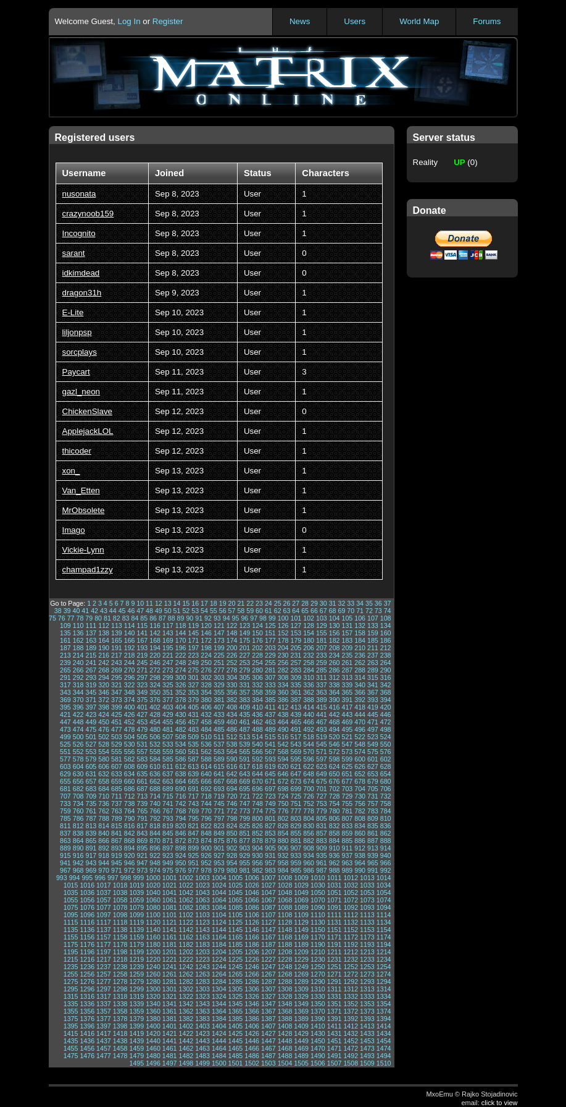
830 (308, 825)
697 (270, 788)
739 (142, 803)
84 (134, 618)
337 (321, 685)
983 (270, 870)
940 (385, 855)
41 (85, 610)
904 (257, 848)
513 (244, 736)
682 (78, 788)
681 (65, 788)
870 (154, 840)
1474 (384, 1048)
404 (180, 707)
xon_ (71, 470)
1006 (251, 877)
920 (129, 855)
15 (185, 603)
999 (138, 877)
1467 (268, 1048)
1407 (268, 1026)
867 (116, 840)
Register (167, 21)
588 (206, 759)
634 (129, 774)
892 (103, 848)
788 (103, 818)
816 (129, 825)
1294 (384, 981)
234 (334, 655)
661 (142, 781)
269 (116, 670)
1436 (87, 1041)
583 (142, 759)
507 (167, 736)
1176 (87, 944)
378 (180, 699)
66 (314, 610)
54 (204, 610)
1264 (219, 974)
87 (162, 618)
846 (180, 833)
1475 (71, 1055)
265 (65, 670)
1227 (268, 959)
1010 (317, 877)
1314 (384, 989)
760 (78, 811)
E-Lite (73, 312)
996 (100, 877)
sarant (73, 253)
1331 (334, 996)
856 (308, 833)
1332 (350, 996)
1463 (202, 1048)
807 (346, 818)
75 (52, 618)
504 (129, 736)
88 (171, 618)
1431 (334, 1033)
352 (180, 692)
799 (244, 818)
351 (167, 692)
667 (219, 781)
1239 (136, 966)
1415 (71, 1033)
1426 (251, 1033)
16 (195, 603)
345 (90, 692)
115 (142, 625)
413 (295, 707)
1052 (350, 892)
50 (168, 610)
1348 (285, 1003)
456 (180, 722)
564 (232, 751)
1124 (219, 922)
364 (334, 692)
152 (283, 633)
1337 (103, 1003)
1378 (120, 1018)
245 (142, 662)
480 (154, 729)
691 (193, 788)
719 (219, 796)
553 (90, 751)
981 (244, 870)
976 (180, 870)
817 (142, 825)
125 (270, 625)
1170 (317, 937)
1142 (186, 929)
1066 (251, 900)
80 (98, 618)
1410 (317, 1026)
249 (193, 662)
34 (360, 603)
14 (177, 603)
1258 (120, 974)
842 (129, 833)
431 (193, 714)
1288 (285, 981)
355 (219, 692)
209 (346, 647)
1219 (136, 959)
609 (142, 766)
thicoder (76, 451)
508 (180, 736)
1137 (103, 929)
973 (142, 870)
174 (232, 640)
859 (346, 833)
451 (116, 722)
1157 (103, 937)
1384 (219, 1018)
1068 (285, 900)
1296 (87, 989)
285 (321, 670)
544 (308, 744)
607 (116, 766)
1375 (71, 1018)
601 (372, 759)
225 (219, 655)
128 (308, 625)
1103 (202, 914)
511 (219, 736)
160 (385, 633)
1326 (251, 996)
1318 (120, 996)
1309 (301, 989)
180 (308, 640)
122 (232, 625)
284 (308, 670)
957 (270, 863)
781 (346, 811)
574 (359, 751)
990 (359, 870)
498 (385, 729)
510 (206, 736)
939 (372, 855)
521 (346, 736)
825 (244, 825)
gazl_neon (81, 391)
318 (78, 685)
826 (257, 825)
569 (295, 751)
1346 (251, 1003)
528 (103, 744)
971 (116, 870)
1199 (136, 952)
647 (295, 774)
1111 (334, 914)
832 (334, 825)
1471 (334, 1048)
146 (206, 633)
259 (321, 662)
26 (287, 603)
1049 (301, 892)
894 (129, 848)
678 (359, 781)
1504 (285, 1063)
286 (334, 670)
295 (116, 677)
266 (78, 670)
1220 (153, 959)
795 (193, 818)
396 (78, 707)
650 (334, 774)
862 (385, 833)
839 (90, 833)
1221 (169, 959)
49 (158, 610)
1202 (186, 952)
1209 (301, 952)
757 (372, 803)
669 (244, 781)
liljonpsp (77, 332)
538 (232, 744)
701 (321, 788)
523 (372, 736)
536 (206, 744)
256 (283, 662)
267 (90, 670)
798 (232, 818)
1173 (367, 937)
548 (359, 744)
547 (346, 744)
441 (321, 714)
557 (142, 751)
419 (372, 707)
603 (65, 766)
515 (270, 736)
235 (346, 655)
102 (308, 618)
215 (90, 655)
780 (334, 811)
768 (180, 811)
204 (283, 647)
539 (244, 744)
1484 (219, 1055)
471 (372, 722)
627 (372, 766)
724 (283, 796)
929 (244, 855)
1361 (169, 1011)
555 (116, 751)
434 (232, 714)
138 (103, 633)
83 (126, 618)
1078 (120, 907)
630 (78, 774)
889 (65, 848)
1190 (317, 944)
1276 (87, 981)
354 (206, 692)
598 (334, 759)
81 (107, 618)
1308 (285, 989)
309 (295, 677)
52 (185, 610)
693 (219, 788)
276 (206, 670)
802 (283, 818)
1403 (202, 1026)
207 (321, 647)
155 (321, 633)
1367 (268, 1011)
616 (232, 766)
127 (295, 625)
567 (270, 751)
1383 (202, 1018)
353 (193, 692)
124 (257, 625)
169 (167, 640)
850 (232, 833)
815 (116, 825)
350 (154, 692)
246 (154, 662)
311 (321, 677)
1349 (301, 1003)
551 (65, 751)
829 (295, 825)
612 (180, 766)
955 (244, 863)
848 (206, 833)
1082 (186, 907)
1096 (87, 914)
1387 (268, 1018)
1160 (153, 937)
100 (283, 618)
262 (359, 662)
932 (283, 855)
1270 (317, 974)
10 (140, 603)
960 (308, 863)
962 (334, 863)
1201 (169, 952)
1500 (219, 1063)
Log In (128, 21)
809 (372, 818)
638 (180, 774)
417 (346, 707)
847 (193, 833)
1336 (87, 1003)
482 (180, 729)
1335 (71, 1003)
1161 (169, 937)
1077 (103, 907)
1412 (350, 1026)
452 (129, 722)
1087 (268, 907)
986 (308, 870)
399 (116, 707)
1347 (268, 1003)
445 (372, 714)
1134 (384, 922)
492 (308, 729)
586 (180, 759)
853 (270, 833)
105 (346, 618)
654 (385, 774)
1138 (120, 929)
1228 (285, 959)
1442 (186, 1041)
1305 (235, 989)
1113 (367, 914)
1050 (317, 892)
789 (116, 818)
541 (270, 744)
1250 (317, 966)
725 (295, 796)
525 (65, 744)
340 (359, 685)
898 (180, 848)
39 (67, 610)
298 (154, 677)
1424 (219, 1033)
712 (129, 796)
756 (359, 803)
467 (321, 722)
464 (283, 722)
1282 (186, 981)
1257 (103, 974)
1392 (350, 1018)
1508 (350, 1063)
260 (334, 662)
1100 (153, 914)
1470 (317, 1048)
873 (193, 840)
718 (206, 796)
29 (314, 603)
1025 (235, 885)
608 (129, 766)
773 (244, 811)
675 (321, 781)
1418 (120, 1033)
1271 (334, 974)
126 (283, 625)
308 (283, 677)
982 (257, 870)
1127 (268, 922)
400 (129, 707)
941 (65, 863)
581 (116, 759)
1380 (153, 1018)
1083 (202, 907)
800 (257, 818)
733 (65, 803)
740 (154, 803)
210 (359, 647)
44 (113, 610)
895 (142, 848)
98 (263, 618)
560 (180, 751)
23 (259, 603)
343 (65, 692)
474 (78, 729)
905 (270, 848)
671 (270, 781)
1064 (219, 900)
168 (154, 640)
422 (78, 714)
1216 (87, 959)
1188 (285, 944)
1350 (317, 1003)
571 (321, 751)
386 (283, 699)
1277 (103, 981)
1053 (367, 892)
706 (385, 788)
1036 (87, 892)
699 (295, 788)
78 (80, 618)
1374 (384, 1011)
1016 (87, 885)
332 (257, 685)
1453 (367, 1041)
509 (193, 736)
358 (257, 692)
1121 (169, 922)
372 (103, 699)
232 (308, 655)
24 (268, 603)
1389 (301, 1018)
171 (193, 640)
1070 (317, 900)
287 (346, 670)
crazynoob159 (88, 213)
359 (270, 692)
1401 (169, 1026)
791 (142, 818)
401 (142, 707)
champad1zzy (87, 569)
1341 (169, 1003)
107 (372, 618)
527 (90, 744)
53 (195, 610)
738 (129, 803)
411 (270, 707)
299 (167, 677)
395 (65, 707)
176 (257, 640)
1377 (103, 1018)
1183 (202, 944)
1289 (301, 981)
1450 (317, 1041)
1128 (285, 922)
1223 (202, 959)
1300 (153, 989)
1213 (367, 952)
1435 (71, 1041)
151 (270, 633)
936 (334, 855)
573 (346, 751)
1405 (235, 1026)
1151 (334, 929)
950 (180, 863)
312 (334, 677)
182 (334, 640)
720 (232, 796)
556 (129, 751)
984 (283, 870)
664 (180, 781)
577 (65, 759)
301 (193, 677)
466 (308, 722)
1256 (87, 974)
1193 (367, 944)
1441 (169, 1041)
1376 (87, 1018)
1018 (120, 885)
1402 (186, 1026)
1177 (103, 944)
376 (154, 699)
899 (193, 848)
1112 (350, 914)
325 (167, 685)
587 (193, 759)
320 (103, 685)
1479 (136, 1055)
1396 (87, 1026)
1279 (136, 981)
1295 (71, 989)
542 (283, 744)
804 (308, 818)
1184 (219, 944)
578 (78, 759)
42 (94, 610)
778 (308, 811)
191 (116, 647)
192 (129, 647)
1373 (367, 1011)
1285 (235, 981)
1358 (120, 1011)
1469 (301, 1048)
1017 (103, 885)
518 (308, 736)
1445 (235, 1041)
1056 (87, 900)
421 (65, 714)
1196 (87, 952)
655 (65, 781)
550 (385, 744)
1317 (103, 996)
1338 (120, 1003)
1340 (153, 1003)
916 (78, 855)
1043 (202, 892)
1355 (71, 1011)
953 (219, 863)
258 (308, 662)
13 (168, 603)
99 (272, 618)
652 (359, 774)
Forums (487, 21)
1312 (350, 989)
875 (219, 840)
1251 (334, 966)
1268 (285, 974)
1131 (334, 922)
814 (103, 825)
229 (270, 655)
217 (116, 655)
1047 (268, 892)
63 (287, 610)
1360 (153, 1011)
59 (250, 610)
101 (295, 618)
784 (385, 811)
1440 (153, 1041)
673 (295, 781)
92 (208, 618)
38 (58, 610)
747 (244, 803)
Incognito (79, 233)
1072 (350, 900)
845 (167, 833)
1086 (251, 907)
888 (385, 840)
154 (308, 633)
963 (346, 863)
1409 (301, 1026)
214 (78, 655)
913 (372, 848)
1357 (103, 1011)
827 (270, 825)
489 (270, 729)
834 (359, 825)
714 (154, 796)
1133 (367, 922)
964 (359, 863)
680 (385, 781)
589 (219, 759)
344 (78, 692)
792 (154, 818)
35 (369, 603)
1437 (103, 1041)
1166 (251, 937)
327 (193, 685)
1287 (268, 981)
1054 (384, 892)
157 (346, 633)
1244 (219, 966)
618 (257, 766)
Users (354, 21)
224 (206, 655)
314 (359, 677)
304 (232, 677)
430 (180, 714)
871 (167, 840)
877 (244, 840)
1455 (71, 1048)
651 (346, 774)
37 (387, 603)
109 (65, 625)
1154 (384, 929)
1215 (71, 959)
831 (321, 825)
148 (232, 633)
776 (283, 811)
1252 (350, 966)
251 (219, 662)
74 (387, 610)
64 (295, 610)
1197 (103, 952)
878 (257, 840)
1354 (384, 1003)
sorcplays (79, 352)
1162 (186, 937)
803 (295, 818)
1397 (103, 1026)
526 (78, 744)
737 (116, 803)
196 (180, 647)
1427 (268, 1033)
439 (295, 714)
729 (346, 796)
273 (167, 670)
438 (283, 714)
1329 (301, 996)
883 (321, 840)
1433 (367, 1033)
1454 (384, 1041)
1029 (301, 885)
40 (76, 610)
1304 (219, 989)
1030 (317, 885)
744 (206, 803)
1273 (367, 974)
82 (116, 618)
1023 (202, 885)
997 (113, 877)
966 (385, 863)
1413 (367, 1026)
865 (90, 840)
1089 (301, 907)
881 (295, 840)
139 (116, 633)
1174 (384, 937)
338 (334, 685)
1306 (251, 989)
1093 (367, 907)
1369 (301, 1011)
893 (116, 848)
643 (244, 774)
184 (359, 640)
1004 (219, 877)
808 (359, 818)
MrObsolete (83, 510)
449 (90, 722)
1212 (350, 952)
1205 (235, 952)
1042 (186, 892)
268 (103, 670)
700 (308, 788)
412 (283, 707)
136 (78, 633)
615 (219, 766)
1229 (301, 959)
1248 (285, 966)
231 (295, 655)
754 (334, 803)
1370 (317, 1011)
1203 (202, 952)
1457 (103, 1048)
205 (295, 647)
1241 (169, 966)
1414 (384, 1026)
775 (270, 811)
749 (270, 803)
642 (232, 774)
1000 (153, 877)
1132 (350, 922)
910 (334, 848)
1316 (87, 996)
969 (90, 870)
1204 (219, 952)
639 (193, 774)
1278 (120, 981)
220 (154, 655)
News (299, 21)
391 (346, 699)
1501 (235, 1063)
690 (180, 788)
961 (321, 863)
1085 (235, 907)
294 (103, 677)
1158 (120, 937)
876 (232, 840)
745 (219, 803)
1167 (268, 937)
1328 (285, 996)
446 (385, 714)
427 (142, 714)
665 (193, 781)
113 (116, 625)
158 (359, 633)
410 (257, 707)
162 (78, 640)
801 (270, 818)
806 (334, 818)
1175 (71, 944)
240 (78, 662)
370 (78, 699)
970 (103, 870)
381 (219, 699)
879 (270, 840)
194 (154, 647)
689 (167, 788)
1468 (285, 1048)
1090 (317, 907)
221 (167, 655)
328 (206, 685)
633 (116, 774)
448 (78, 722)
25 (277, 603)
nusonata (79, 193)
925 (193, 855)
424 (103, 714)
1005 (235, 877)
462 (257, 722)
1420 (153, 1033)
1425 (235, 1033)
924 (180, 855)
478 (129, 729)
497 (372, 729)
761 (90, 811)
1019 (136, 885)
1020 (153, 885)
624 (334, 766)
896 (154, 848)
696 (257, 788)
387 (295, 699)
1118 (120, 922)
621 (295, 766)
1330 (317, 996)
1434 (384, 1033)
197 (193, 647)
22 (250, 603)
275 (193, 670)
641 (219, 774)
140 (129, 633)
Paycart (76, 371)
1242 (186, 966)
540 (257, 744)
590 (232, 759)
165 (116, 640)
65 (305, 610)
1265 (235, 974)
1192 (350, 944)
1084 (219, 907)
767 (167, 811)
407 (219, 707)
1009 (301, 877)
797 (219, 818)
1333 (367, 996)
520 (334, 736)
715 (167, 796)
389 (321, 699)
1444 (219, 1041)
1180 (153, 944)
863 (65, 840)
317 (65, 685)
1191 (334, 944)
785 (65, 818)
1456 (87, 1048)
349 (142, 692)
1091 (334, 907)
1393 (367, 1018)
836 (385, 825)
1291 (334, 981)
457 (193, 722)
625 (346, 766)
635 (142, 774)
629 (65, 774)
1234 (384, 959)
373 (116, 699)
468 (334, 722)
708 (78, 796)
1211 (334, 952)
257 (295, 662)
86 (153, 618)
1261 (169, 974)
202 (257, 647)
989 (346, 870)
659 (116, 781)
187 (65, 647)
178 (283, 640)
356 (232, 692)
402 (154, 707)
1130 (317, 922)
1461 (169, 1048)
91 (198, 618)
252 (232, 662)
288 (359, 670)
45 (122, 610)
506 (154, 736)
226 (232, 655)
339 (346, 685)
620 (283, 766)
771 (219, 811)
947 (142, 863)
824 (232, 825)
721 (244, 796)
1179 (136, 944)
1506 (317, 1063)
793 (167, 818)
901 (219, 848)
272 (154, 670)
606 (103, 766)
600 (359, 759)
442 (334, 714)
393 (372, 699)
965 (372, 863)
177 (270, 640)
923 (167, 855)
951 (193, 863)
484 (206, 729)
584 (154, 759)
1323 (202, 996)
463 (270, 722)
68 (332, 610)
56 (223, 610)
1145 (235, 929)
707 (65, 796)
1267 (268, 974)
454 (154, 722)
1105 (235, 914)
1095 (71, 914)
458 (206, 722)
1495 (136, 1063)
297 (142, 677)
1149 (301, 929)
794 (180, 818)
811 (65, 825)
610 (154, 766)
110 (78, 625)
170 (180, 640)
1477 (103, 1055)
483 (193, 729)
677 (346, 781)
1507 (334, 1063)
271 (142, 670)
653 (372, 774)
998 (125, 877)
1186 (251, 944)
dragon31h (82, 292)
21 (240, 603)
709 (90, 796)
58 (240, 610)
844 (154, 833)
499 (65, 736)
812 (78, 825)
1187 (268, 944)
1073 (367, 900)
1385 (235, 1018)
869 (142, 840)
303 (219, 677)
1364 (219, 1011)
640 (206, 774)
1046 (251, 892)
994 (74, 877)
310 (308, 677)
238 (385, 655)
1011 (334, 877)
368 (385, 692)
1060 (153, 900)
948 (154, 863)
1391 (334, 1018)
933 (295, 855)
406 (206, 707)
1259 (136, 974)
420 (385, 707)
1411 (334, 1026)
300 (180, 677)
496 (359, 729)
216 (103, 655)
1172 (350, 937)
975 (167, 870)
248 (180, 662)
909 (321, 848)
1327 (268, 996)
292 (78, 677)
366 (359, 692)
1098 (120, 914)
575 (372, 751)
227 (244, 655)
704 (359, 788)
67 (323, 610)
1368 (285, 1011)
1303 (202, 989)
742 (180, 803)
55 (213, 610)
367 (372, 692)
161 (65, 640)
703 (346, 788)
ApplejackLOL (88, 431)
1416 (87, 1033)
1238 (120, 966)
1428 (285, 1033)
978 (206, 870)
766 (154, 811)
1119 (136, 922)
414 (308, 707)
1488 (285, 1055)
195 (167, 647)
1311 (334, 989)
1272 (350, 974)
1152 (350, 929)
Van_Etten (81, 490)
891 (90, 848)
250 (206, 662)
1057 (103, 900)
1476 (87, 1055)
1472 (350, 1048)
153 (295, 633)
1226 (251, 959)
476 (103, 729)
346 (103, 692)
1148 (285, 929)
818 (154, 825)
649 (321, 774)
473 (65, 729)
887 (372, 840)
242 (103, 662)
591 (244, 759)
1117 (103, 922)
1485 (235, 1055)
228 (257, 655)
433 (219, 714)
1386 (251, 1018)
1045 (235, 892)
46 (131, 610)
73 (378, 610)
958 (283, 863)
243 (116, 662)
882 (308, 840)
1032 (350, 885)
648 (308, 774)
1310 (317, 989)
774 (257, 811)
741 (167, 803)
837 (65, 833)
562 (206, 751)
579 (90, 759)
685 (116, 788)
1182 (186, 944)
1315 (71, 996)
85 (144, 618)
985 (295, 870)
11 (149, 603)
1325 (235, 996)
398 (103, 707)
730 (359, 796)
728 (334, 796)
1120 (153, 922)
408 (232, 707)
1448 (285, 1041)
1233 (367, 959)
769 (193, 811)
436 (257, 714)
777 (295, 811)
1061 (169, 900)
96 (244, 618)
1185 (235, 944)
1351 (334, 1003)
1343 (202, 1003)
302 (206, 677)
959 (295, 863)
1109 (301, 914)
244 (129, 662)
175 (244, 640)
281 (270, 670)
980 (232, 870)
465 (295, 722)
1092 (350, 907)
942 (78, 863)
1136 (87, 929)
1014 (384, 877)
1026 (251, 885)
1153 (367, 929)
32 (342, 603)
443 (346, 714)
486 (232, 729)
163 (90, 640)
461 (244, 722)
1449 (301, 1041)
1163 (202, 937)
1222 (186, 959)
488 (257, 729)
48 (149, 610)
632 (103, 774)
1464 (219, 1048)
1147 (268, 929)
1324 (219, 996)
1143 (202, 929)
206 (308, 647)
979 (219, 870)
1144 (219, 929)
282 (283, 670)
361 (295, 692)
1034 (384, 885)
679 (372, 781)
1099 (136, 914)
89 (181, 618)
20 (232, 603)
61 (268, 610)
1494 (384, 1055)
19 (223, 603)
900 (206, 848)
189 (90, 647)
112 (103, 625)
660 (129, 781)
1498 (186, 1063)
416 (334, 707)
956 (257, 863)
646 (283, 774)
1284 (219, 981)
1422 (186, 1033)
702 (334, 788)
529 (116, 744)
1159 (136, 937)
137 (90, 633)
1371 (334, 1011)
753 (321, 803)
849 (219, 833)
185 (372, 640)
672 (283, 781)
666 (206, 781)
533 (167, 744)
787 (90, 818)
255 (270, 662)
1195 (71, 952)
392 (359, 699)
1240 (153, 966)
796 (206, 818)
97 (253, 618)
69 (342, 610)
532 (154, 744)
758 (385, 803)
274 (180, 670)
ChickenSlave (87, 411)
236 (359, 655)
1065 (235, 900)
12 (158, 603)
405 (193, 707)
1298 (120, 989)
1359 (136, 1011)
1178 (120, 944)
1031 (334, 885)
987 (321, 870)
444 (359, 714)
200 (232, 647)
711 (116, 796)
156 (334, 633)
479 (142, 729)
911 (346, 848)
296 (129, 677)
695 (244, 788)
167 (142, 640)
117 (167, 625)
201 (244, 647)
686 (129, 788)
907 (295, 848)
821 (193, 825)
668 (232, 781)
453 (142, 722)
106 (359, 618)
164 (103, 640)
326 (180, 685)
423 (90, 714)
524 (385, 736)
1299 (136, 989)
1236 (87, 966)
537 (219, 744)
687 (142, 788)
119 (193, 625)
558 (154, 751)
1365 (235, 1011)
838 (78, 833)
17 (204, 603)
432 (206, 714)
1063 (202, 900)
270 (129, 670)
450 (103, 722)
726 (308, 796)
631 (90, 774)
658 (103, 781)
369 (65, 699)
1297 (103, 989)
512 (232, 736)
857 (321, 833)
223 (193, 655)
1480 (153, 1055)
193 (142, 647)
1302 (186, 989)
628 (385, 766)
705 (372, 788)
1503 (268, 1063)
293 (90, 677)
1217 (103, 959)
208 (334, 647)
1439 (136, 1041)
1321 (169, 996)
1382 (186, 1018)
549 (372, 744)
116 (154, 625)
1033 (367, 885)
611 (167, 766)
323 (142, 685)
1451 (334, 1041)
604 (78, 766)
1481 (169, 1055)
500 (78, 736)
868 (129, 840)
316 (385, 677)
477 (116, 729)
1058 (120, 900)
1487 (268, 1055)
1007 (268, 877)
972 (129, 870)
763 (116, 811)
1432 (350, 1033)
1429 (301, 1033)
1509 (367, 1063)
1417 (103, 1033)
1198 (120, 952)
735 (90, 803)
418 (359, 707)
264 (385, 662)
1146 (251, 929)
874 (206, 840)
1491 (334, 1055)
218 (129, 655)
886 (359, 840)
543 (295, 744)
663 (167, 781)
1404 (219, 1026)
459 (219, 722)
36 (378, 603)
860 (359, 833)
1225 (235, 959)
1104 (219, 914)
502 (103, 736)
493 (321, 729)
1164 (219, 937)
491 (295, 729)
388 (308, 699)
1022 (186, 885)
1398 (120, 1026)
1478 (120, 1055)
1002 (186, 877)
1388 (285, 1018)
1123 (202, 922)
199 (219, 647)
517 (295, 736)
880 (283, 840)
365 (346, 692)
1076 (87, 907)
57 (232, 610)
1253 (367, 966)
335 (295, 685)
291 (65, 677)
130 (334, 625)
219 (142, 655)
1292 (350, 981)
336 (308, 685)
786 (78, 818)
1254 (384, 966)
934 (308, 855)
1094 (384, 907)
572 (334, 751)
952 (206, 863)
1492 (350, 1055)
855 (295, 833)
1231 (334, 959)
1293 (367, 981)
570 (308, 751)
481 (167, 729)
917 (90, 855)
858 (334, 833)
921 (142, 855)
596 (308, 759)
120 (206, 625)
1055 (71, 900)
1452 (350, 1041)
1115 (71, 922)
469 (346, 722)
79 (89, 618)
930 (257, 855)
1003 (202, 877)
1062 (186, 900)
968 (78, 870)
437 (270, 714)
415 (321, 707)
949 (167, 863)
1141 (169, 929)
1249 (301, 966)
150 (257, 633)
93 (217, 618)
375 (142, 699)
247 (167, 662)
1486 (251, 1055)
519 (321, 736)
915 (65, 855)
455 (167, 722)
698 (283, 788)
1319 (136, 996)
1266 (251, 974)
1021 (169, 885)
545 (321, 744)
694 (232, 788)
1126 (251, 922)
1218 (120, 959)
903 (244, 848)
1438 (120, 1041)
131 (346, 625)
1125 (235, 922)
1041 (169, 892)
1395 (71, 1026)
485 (219, 729)
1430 (317, 1033)
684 (103, 788)
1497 (169, 1063)
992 (385, 870)
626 (359, 766)
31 (332, 603)
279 (244, 670)
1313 (367, 989)
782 (359, 811)
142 (154, 633)
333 (270, 685)
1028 (285, 885)
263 (372, 662)
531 (142, 744)
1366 (251, 1011)
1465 (235, 1048)
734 (78, 803)
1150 (317, 929)
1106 (251, 914)
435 (244, 714)
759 (65, 811)
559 (167, 751)
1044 (219, 892)
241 (90, 662)
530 (129, 744)
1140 (153, 929)
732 (385, 796)
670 (257, 781)
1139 (136, 929)
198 (206, 647)
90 (189, 618)
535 (193, 744)
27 (295, 603)
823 (219, 825)
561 (193, 751)
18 (213, 603)
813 (90, 825)
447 (65, 722)
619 (270, 766)
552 (78, 751)
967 (65, 870)
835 (372, 825)
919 (116, 855)
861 (372, 833)
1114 (384, 914)
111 (90, 625)
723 (270, 796)
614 (206, 766)
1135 (71, 929)
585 (167, 759)
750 (283, 803)
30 (323, 603)
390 (334, 699)
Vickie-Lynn (83, 549)
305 (244, 677)
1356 (87, 1011)
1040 (153, 892)
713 (142, 796)
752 (308, 803)
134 (385, 625)
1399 (136, 1026)
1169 (301, 937)
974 (154, 870)
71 (360, 610)
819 (167, 825)
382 (232, 699)
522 (359, 736)
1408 (285, 1026)
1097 (103, 914)
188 (78, 647)
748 (257, 803)
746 (232, 803)
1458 (120, 1048)
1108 (285, 914)
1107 (268, 914)
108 (385, 618)
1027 (268, 885)
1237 (103, 966)
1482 (186, 1055)
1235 (71, 966)
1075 (71, 907)
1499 (202, 1063)
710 (103, 796)
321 (116, 685)
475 (90, 729)
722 (257, 796)
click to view (499, 1102)
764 (129, 811)
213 (65, 655)
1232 (350, 959)
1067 (268, 900)
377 (167, 699)
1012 (350, 877)
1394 (384, 1018)
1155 (71, 937)
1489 (301, 1055)
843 (142, 833)
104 (334, 618)
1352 (350, 1003)
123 (244, 625)
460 (232, 722)
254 (257, 662)
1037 (103, 892)
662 (154, 781)
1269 (301, 974)
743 (193, 803)
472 (385, 722)
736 (103, 803)
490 (283, 729)
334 (283, 685)
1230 (317, 959)
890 (78, 848)
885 (346, 840)
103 (321, 618)
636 (154, 774)
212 (385, 647)
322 (129, 685)
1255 (71, 974)
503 (116, 736)
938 (359, 855)
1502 (251, 1063)
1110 (317, 914)
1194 (384, 944)
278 (232, 670)
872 (180, 840)
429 (167, 714)
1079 (136, 907)
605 (90, 766)
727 (321, 796)
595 (295, 759)
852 (257, 833)
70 (350, 610)
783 (372, 811)
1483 (202, 1055)
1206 (251, 952)
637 (167, 774)
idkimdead (81, 273)
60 (259, 610)
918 (103, 855)
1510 (384, 1063)
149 (244, 633)
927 (219, 855)
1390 (317, 1018)
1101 (169, 914)
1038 (120, 892)
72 (369, 610)
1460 (153, 1048)
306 (257, 677)
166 (129, 640)
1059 (136, 900)
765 (142, 811)
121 (219, 625)
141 (142, 633)
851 (244, 833)
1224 (219, 959)
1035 (71, 892)
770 (206, 811)
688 (154, 788)
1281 (169, 981)
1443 (202, 1041)
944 (103, 863)
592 (257, 759)
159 (372, 633)
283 (295, 670)
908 (308, 848)
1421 (169, 1033)
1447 (268, 1041)
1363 (202, 1011)
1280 (153, 981)
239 (65, 662)
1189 (301, 944)
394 (385, 699)
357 (244, 692)
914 (385, 848)
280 (257, 670)
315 (372, 677)
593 (270, 759)
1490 (317, 1055)
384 (257, 699)
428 (154, 714)
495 (346, 729)
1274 (384, 974)
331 (244, 685)
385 (270, 699)
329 (219, 685)
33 (350, 603)
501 (90, 736)
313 (346, 677)
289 (372, 670)
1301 (169, 989)
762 (103, 811)
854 (283, 833)
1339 (136, 1003)
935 (321, 855)
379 (193, 699)
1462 (186, 1048)
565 (244, 751)
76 (61, 618)
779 (321, 811)
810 (385, 818)
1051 (334, 892)
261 (346, 662)
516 (283, 736)
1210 (317, 952)
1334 (384, 996)
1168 (285, 937)
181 (321, 640)
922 (154, 855)
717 (193, 796)
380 (206, 699)
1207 (268, 952)
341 (372, 685)
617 (244, 766)
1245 (235, 966)
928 (232, 855)
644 (257, 774)
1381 (169, 1018)
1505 (301, 1063)
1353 (367, 1003)
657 (90, 781)
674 (308, 781)
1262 (186, 974)
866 (103, 840)
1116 (87, 922)
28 (305, 603)
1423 (202, 1033)
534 (180, 744)
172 (206, 640)
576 (385, 751)
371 (90, 699)
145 (193, 633)
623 (321, 766)
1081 (169, 907)
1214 (384, 952)
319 (90, 685)
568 (283, 751)
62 (277, 610)
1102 (186, 914)
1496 (153, 1063)
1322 (186, 996)
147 (219, 633)
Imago (73, 530)
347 (116, 692)
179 (295, 640)
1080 (153, 907)
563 (219, 751)
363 (321, 692)
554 (103, 751)
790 (129, 818)
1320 (153, 996)
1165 (235, 937)
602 (385, 759)
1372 (350, 1011)
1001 (169, 877)
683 (90, 788)
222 (180, 655)
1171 (334, 937)
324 (154, 685)
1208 (285, 952)
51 (177, 610)
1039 (136, 892)
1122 (186, 922)
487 (244, 729)
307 (270, 677)
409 (244, 707)
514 (257, 736)
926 (206, 855)
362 (308, 692)
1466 (251, 1048)
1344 (219, 1003)
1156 (87, 937)
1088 (285, 907)
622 (308, 766)
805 (321, 818)
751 (295, 803)
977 (193, 870)
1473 (367, 1048)
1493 (367, 1055)
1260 (153, 974)
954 (232, 863)
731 (372, 796)
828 (283, 825)
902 (232, 848)
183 (346, 640)
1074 (384, 900)
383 (244, 699)
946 (129, 863)
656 (78, 781)
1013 (367, 877)
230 (283, 655)
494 (334, 729)
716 (180, 796)
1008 (285, 877)
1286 (251, 981)
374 (129, 699)
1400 (153, 1026)
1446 (251, 1041)
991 (372, 870)
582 (129, 759)
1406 (251, 1026)
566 (257, 751)
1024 (219, 885)
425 (116, 714)
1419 (136, 1033)
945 (116, 863)
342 (385, 685)
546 (334, 744)
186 (385, 640)
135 (65, 633)
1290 (317, 981)
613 (193, 766)
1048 (285, 892)
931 (270, 855)
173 (219, 640)
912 (359, 848)
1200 (153, 952)
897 (167, 848)
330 (232, 685)
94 (226, 618)
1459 (136, 1048)
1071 (334, 900)
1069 (301, 900)
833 (346, 825)
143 (167, 633)
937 (346, 855)
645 (270, 774)
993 (61, 877)
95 (235, 618)
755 (346, 803)
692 (206, 788)
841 (116, 833)
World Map (419, 21)
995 (87, 877)
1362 (186, 1011)
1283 (202, 981)
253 (244, 662)
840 (103, 833)
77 (71, 618)
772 (232, 811)
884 (334, 840)
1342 (186, 1003)
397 (90, 707)
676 (334, 781)
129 (321, 625)
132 (359, 625)
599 (346, 759)
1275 (71, 981)
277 (219, 670)
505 (142, 736)
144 (180, 633)
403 (167, 707)
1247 (268, 966)
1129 (301, 922)
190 (103, 647)
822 (206, 825)
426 (129, 714)
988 (334, 870)
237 (372, 655)
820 (180, 825)
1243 (202, 966)
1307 (268, 989)
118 (180, 625)
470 (359, 722)
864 (78, 840)
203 (270, 647)
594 (283, 759)
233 (321, 655)
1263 (202, 974)
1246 (251, 966)
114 (129, 625)
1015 (71, 885)
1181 (169, 944)
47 (140, 610)
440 (308, 714)
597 (321, 759)
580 (103, 759)
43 (103, 610)
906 (283, 848)
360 (283, 692)
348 (129, 692)
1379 (136, 1018)
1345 (235, 1003)
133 (372, 625)
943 (90, 863)
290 (385, 670)
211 (372, 647)
